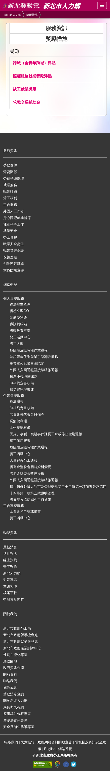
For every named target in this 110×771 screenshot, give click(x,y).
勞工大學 (17, 343)
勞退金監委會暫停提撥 (27, 473)
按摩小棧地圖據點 (23, 376)
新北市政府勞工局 (17, 628)
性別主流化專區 (15, 655)
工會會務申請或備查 (25, 511)
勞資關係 (10, 172)
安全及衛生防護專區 (18, 727)
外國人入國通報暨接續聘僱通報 (34, 370)
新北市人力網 (12, 14)
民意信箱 (28, 742)
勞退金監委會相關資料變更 (30, 467)
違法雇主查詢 (20, 304)
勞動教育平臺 (20, 331)
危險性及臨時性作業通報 (29, 350)
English (50, 749)
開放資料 (10, 674)
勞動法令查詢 (13, 694)
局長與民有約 (13, 707)
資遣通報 (17, 401)
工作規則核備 (20, 427)
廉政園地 (10, 661)
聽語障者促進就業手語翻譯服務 (34, 357)
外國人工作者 (13, 211)
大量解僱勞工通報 (23, 460)
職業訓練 (10, 191)
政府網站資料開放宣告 (55, 742)
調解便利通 (18, 317)
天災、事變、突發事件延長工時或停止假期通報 (46, 434)
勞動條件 (10, 165)
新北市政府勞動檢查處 (20, 635)
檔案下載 (10, 593)
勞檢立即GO (19, 311)
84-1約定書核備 (22, 383)
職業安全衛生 (13, 244)
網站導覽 (65, 749)
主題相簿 (10, 586)
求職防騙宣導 (13, 270)
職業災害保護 (13, 250)
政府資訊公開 (13, 668)
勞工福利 (10, 198)
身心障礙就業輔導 (17, 218)
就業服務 (10, 185)
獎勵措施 (32, 14)
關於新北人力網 (15, 700)
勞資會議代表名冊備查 (27, 414)
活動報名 (10, 553)
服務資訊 (56, 28)
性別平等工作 (13, 224)
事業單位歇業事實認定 (27, 363)
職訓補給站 (18, 324)
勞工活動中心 (20, 337)
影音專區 (10, 580)
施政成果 (10, 687)
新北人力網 (11, 573)
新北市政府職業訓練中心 (22, 648)
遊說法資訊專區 (15, 720)
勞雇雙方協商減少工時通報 (30, 499)
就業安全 (10, 231)
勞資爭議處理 (13, 178)
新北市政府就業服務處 (20, 641)
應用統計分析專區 (17, 714)
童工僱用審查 (20, 441)
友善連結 (10, 257)
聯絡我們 (10, 681)
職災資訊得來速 (22, 389)
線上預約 (10, 560)
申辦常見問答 (13, 599)
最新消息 (10, 547)
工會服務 (10, 205)
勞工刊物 (10, 567)
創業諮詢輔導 (13, 263)
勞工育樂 (10, 237)
